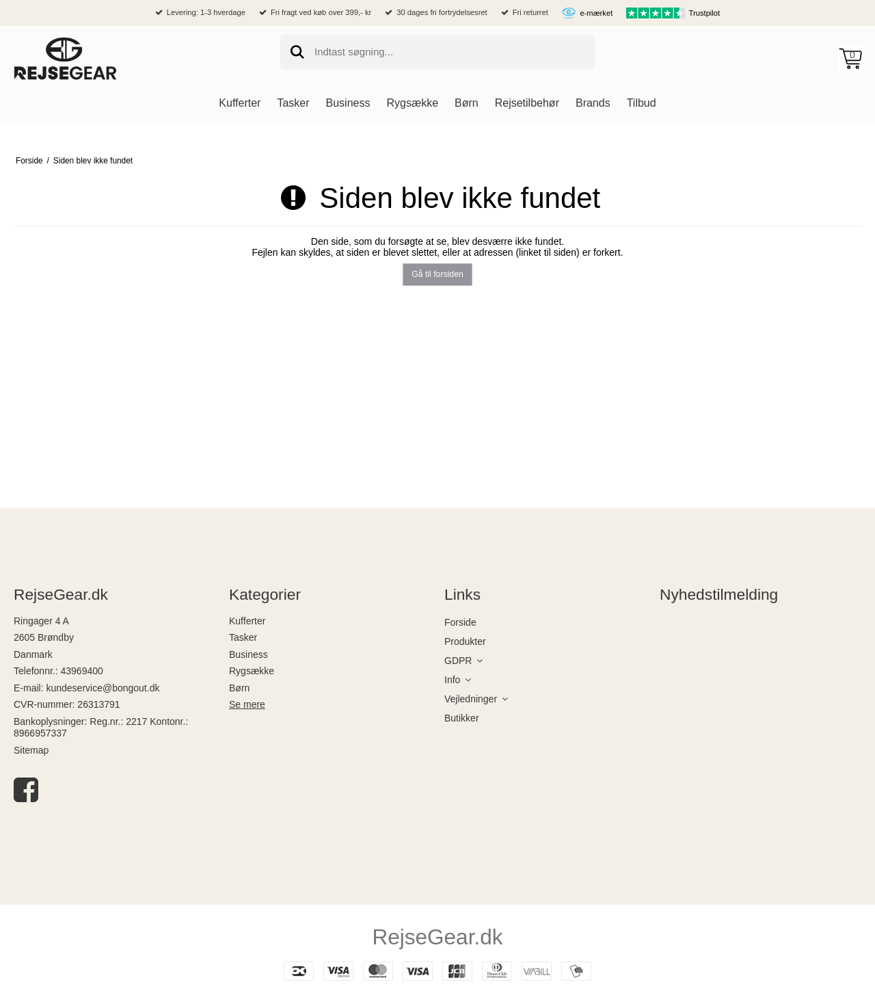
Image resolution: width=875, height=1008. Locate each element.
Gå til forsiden (437, 274)
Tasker (243, 637)
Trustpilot (705, 13)
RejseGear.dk (438, 937)
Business (248, 654)
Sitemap (31, 750)
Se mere (247, 704)
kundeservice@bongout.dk (102, 687)
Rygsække (251, 670)
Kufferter (247, 620)
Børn (239, 687)
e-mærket (596, 13)
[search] (437, 52)
